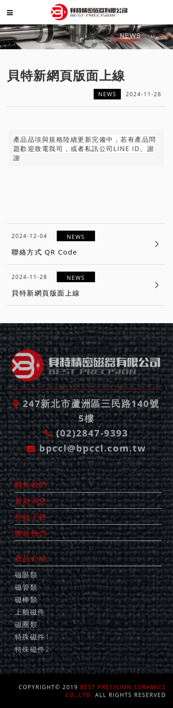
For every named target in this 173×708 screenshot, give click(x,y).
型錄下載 (31, 517)
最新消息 (31, 501)
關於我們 (31, 485)
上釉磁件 (30, 611)
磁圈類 (26, 624)
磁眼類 (26, 574)
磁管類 (26, 587)
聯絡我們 (31, 533)
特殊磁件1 (32, 636)
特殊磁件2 (32, 649)
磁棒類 (26, 599)
